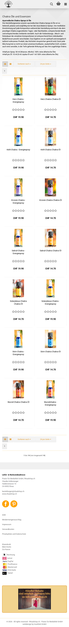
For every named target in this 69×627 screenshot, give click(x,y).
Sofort (9, 558)
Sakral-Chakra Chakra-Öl (50, 250)
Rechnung (11, 555)
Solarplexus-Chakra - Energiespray (50, 302)
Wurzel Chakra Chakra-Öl (18, 402)
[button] (5, 64)
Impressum (6, 524)
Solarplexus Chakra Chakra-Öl (18, 302)
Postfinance (12, 564)
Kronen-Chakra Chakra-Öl (50, 200)
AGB (4, 515)
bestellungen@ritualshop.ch (13, 491)
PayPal (8, 561)
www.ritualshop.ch (9, 494)
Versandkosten (8, 529)
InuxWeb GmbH (40, 624)
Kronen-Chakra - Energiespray (18, 201)
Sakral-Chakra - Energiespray (18, 252)
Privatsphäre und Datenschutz (14, 534)
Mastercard (12, 567)
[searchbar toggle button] (51, 4)
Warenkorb (6, 544)
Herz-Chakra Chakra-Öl (51, 99)
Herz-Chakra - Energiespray (18, 100)
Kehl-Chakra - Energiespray (18, 150)
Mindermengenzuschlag (11, 520)
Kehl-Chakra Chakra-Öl (50, 150)
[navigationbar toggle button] (65, 4)
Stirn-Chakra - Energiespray (18, 353)
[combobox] (24, 64)
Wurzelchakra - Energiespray (50, 403)
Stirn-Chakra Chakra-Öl (51, 351)
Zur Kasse (6, 549)
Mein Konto (6, 547)
